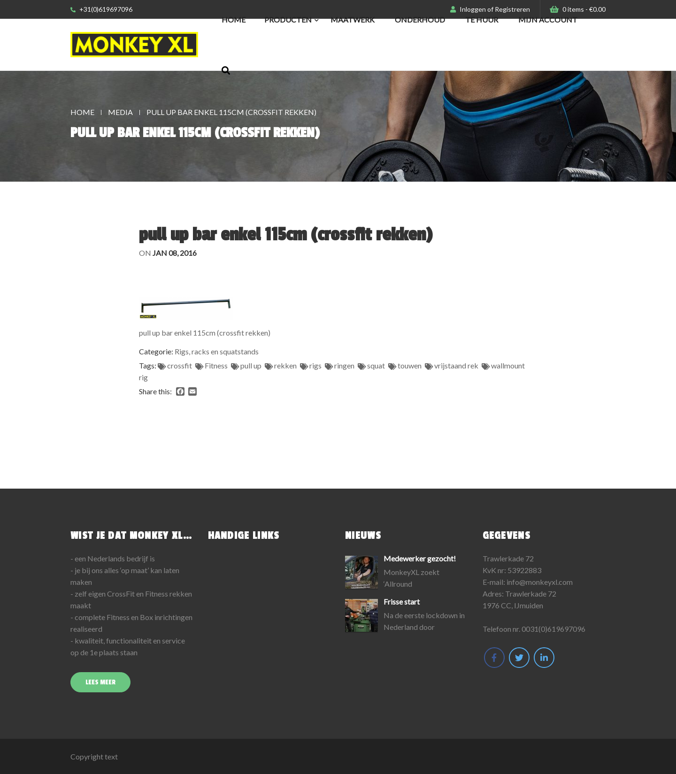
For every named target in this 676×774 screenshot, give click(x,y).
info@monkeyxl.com (540, 581)
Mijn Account (547, 19)
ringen (344, 365)
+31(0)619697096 (101, 9)
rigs (315, 365)
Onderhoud (420, 19)
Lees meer (100, 682)
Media (120, 111)
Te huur (481, 19)
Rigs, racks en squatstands (217, 351)
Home (234, 19)
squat (376, 365)
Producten (288, 19)
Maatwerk (352, 19)
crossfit (179, 365)
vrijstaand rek (456, 365)
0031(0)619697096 (553, 628)
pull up (250, 365)
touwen (410, 365)
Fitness (216, 365)
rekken (285, 365)
